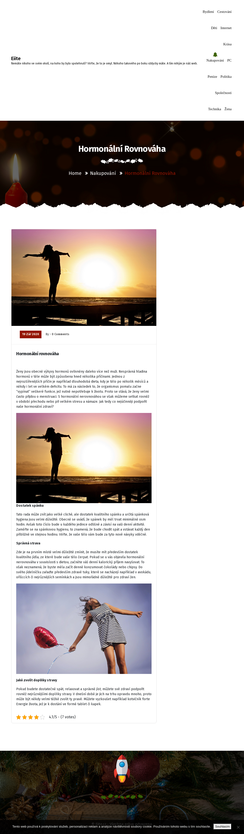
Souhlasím (222, 826)
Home (75, 173)
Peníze (212, 76)
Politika (226, 76)
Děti (214, 28)
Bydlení (208, 12)
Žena (228, 109)
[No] (238, 827)
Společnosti (223, 93)
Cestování (224, 12)
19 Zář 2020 (30, 334)
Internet (226, 28)
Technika (214, 109)
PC (229, 60)
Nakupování (215, 60)
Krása (227, 44)
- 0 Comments (59, 334)
